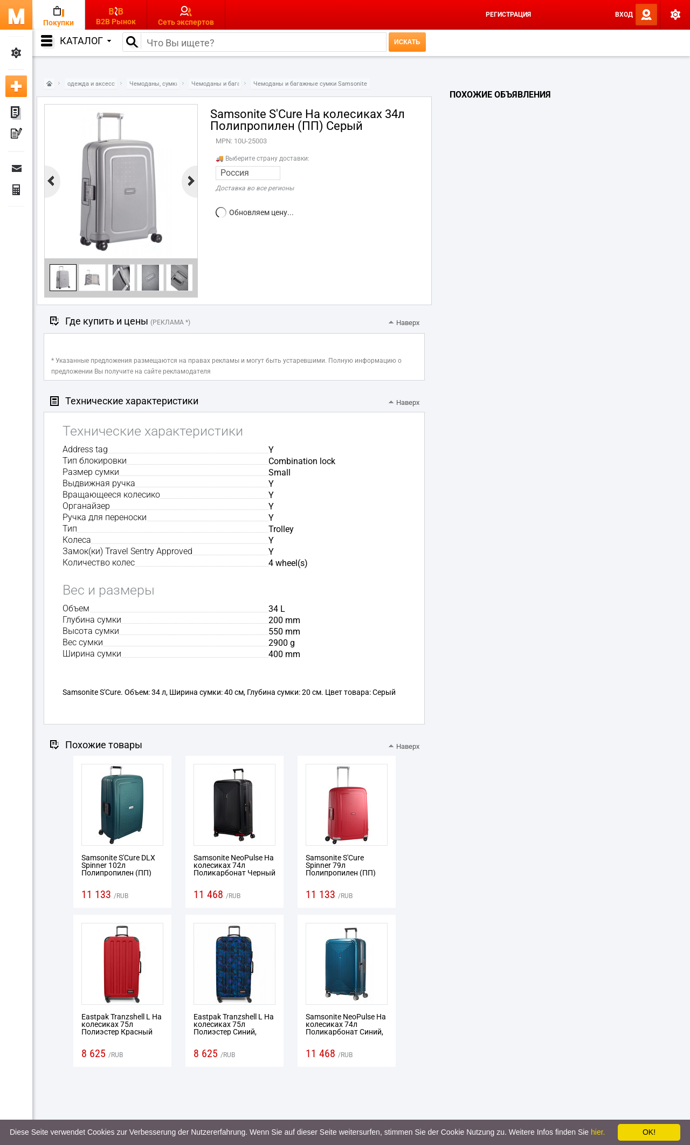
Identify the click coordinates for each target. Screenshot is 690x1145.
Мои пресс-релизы (16, 135)
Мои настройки (16, 53)
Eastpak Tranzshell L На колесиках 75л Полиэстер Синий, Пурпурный (234, 1028)
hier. (598, 1132)
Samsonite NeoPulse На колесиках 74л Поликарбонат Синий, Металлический (346, 1028)
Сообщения (16, 168)
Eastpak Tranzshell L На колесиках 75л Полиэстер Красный (121, 1024)
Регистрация (508, 14)
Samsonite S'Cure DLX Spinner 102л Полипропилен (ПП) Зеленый (118, 869)
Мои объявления (16, 113)
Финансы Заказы (16, 190)
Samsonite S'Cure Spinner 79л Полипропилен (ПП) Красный (341, 869)
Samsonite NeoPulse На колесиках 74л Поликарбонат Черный (234, 865)
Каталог (85, 40)
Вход (624, 14)
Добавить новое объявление (16, 86)
